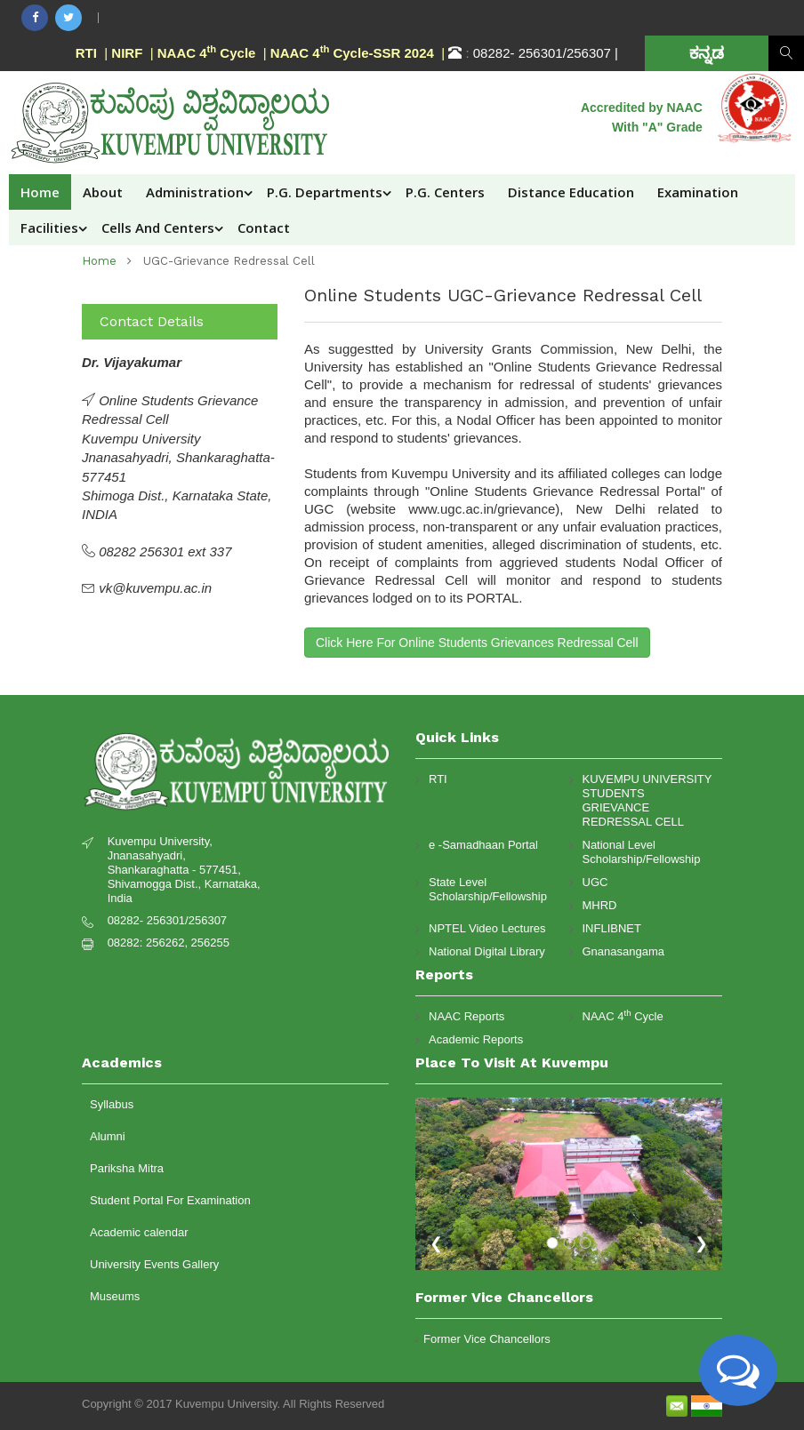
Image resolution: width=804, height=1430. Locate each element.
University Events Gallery (154, 1264)
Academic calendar (139, 1232)
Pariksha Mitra (127, 1168)
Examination (697, 192)
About (103, 192)
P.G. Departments (324, 192)
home (99, 261)
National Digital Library (487, 951)
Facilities (49, 227)
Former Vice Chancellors (487, 1339)
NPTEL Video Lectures (487, 928)
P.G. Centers (445, 192)
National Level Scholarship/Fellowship (642, 852)
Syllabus (111, 1104)
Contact (263, 227)
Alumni (107, 1136)
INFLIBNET (612, 928)
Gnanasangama (624, 951)
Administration (195, 192)
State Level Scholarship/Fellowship (488, 889)
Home (40, 192)
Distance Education (571, 192)
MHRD (600, 905)
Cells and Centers (157, 227)
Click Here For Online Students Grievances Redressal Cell (477, 642)
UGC (595, 882)
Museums (115, 1296)
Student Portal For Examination (170, 1200)
